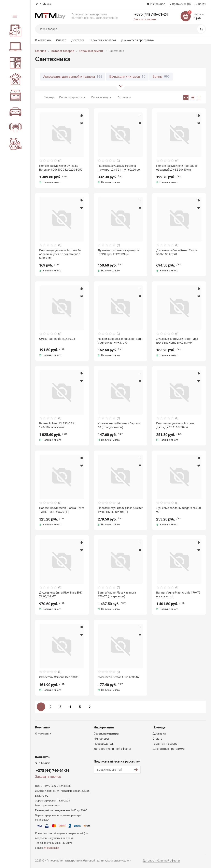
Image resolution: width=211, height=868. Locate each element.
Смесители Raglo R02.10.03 (57, 338)
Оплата (61, 40)
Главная (40, 51)
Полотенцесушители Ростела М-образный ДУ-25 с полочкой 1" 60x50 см (60, 254)
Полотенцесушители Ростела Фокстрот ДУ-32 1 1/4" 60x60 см (119, 167)
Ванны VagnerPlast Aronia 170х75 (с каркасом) (178, 594)
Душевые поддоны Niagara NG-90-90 (179, 509)
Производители (104, 743)
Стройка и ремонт (91, 51)
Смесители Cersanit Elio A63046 (118, 677)
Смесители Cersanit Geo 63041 (59, 677)
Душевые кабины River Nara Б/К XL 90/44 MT (60, 594)
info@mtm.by (51, 847)
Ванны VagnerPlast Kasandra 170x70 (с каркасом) (117, 594)
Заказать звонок (145, 19)
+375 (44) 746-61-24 (151, 14)
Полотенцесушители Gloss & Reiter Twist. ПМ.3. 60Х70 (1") (61, 509)
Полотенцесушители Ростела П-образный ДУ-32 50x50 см (177, 167)
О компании (43, 40)
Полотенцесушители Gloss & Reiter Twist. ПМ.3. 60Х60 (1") (120, 509)
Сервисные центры (106, 733)
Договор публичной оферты (112, 748)
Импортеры (101, 738)
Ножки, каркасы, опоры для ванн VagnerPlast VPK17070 (120, 340)
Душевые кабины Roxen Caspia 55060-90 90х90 (177, 252)
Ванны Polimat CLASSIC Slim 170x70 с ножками (57, 425)
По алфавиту (100, 97)
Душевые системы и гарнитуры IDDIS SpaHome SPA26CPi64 (177, 340)
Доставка (78, 40)
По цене (122, 97)
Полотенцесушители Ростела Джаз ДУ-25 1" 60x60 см (175, 425)
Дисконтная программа (137, 40)
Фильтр (49, 97)
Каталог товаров (62, 51)
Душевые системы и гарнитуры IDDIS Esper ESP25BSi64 (119, 252)
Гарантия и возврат (102, 40)
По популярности (70, 97)
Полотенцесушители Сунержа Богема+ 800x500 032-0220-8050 (60, 167)
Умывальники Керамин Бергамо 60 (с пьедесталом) (119, 425)
